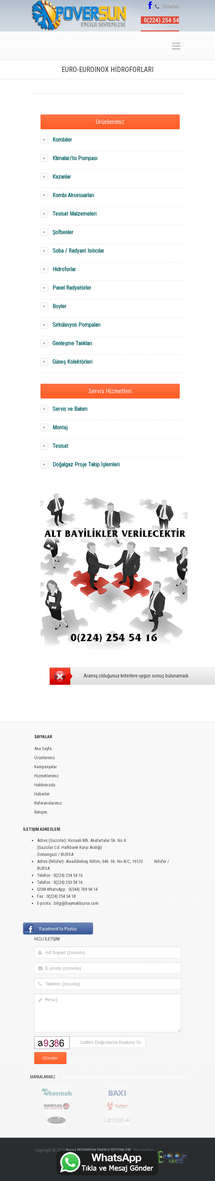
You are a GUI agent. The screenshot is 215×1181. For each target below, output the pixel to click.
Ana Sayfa (43, 748)
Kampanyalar (45, 766)
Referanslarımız (48, 803)
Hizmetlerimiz (46, 775)
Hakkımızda (44, 784)
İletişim (40, 812)
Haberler (42, 794)
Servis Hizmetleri (110, 391)
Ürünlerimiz (110, 121)
